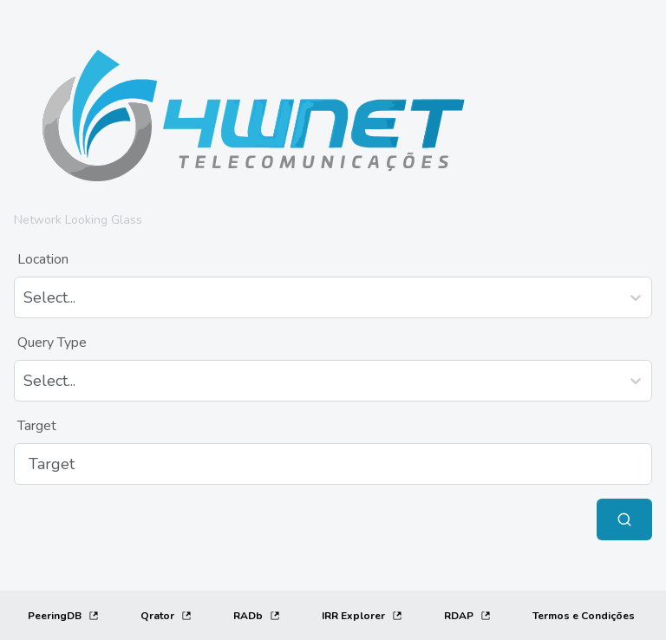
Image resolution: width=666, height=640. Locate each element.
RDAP (467, 616)
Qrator (166, 616)
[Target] (333, 464)
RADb (256, 616)
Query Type (52, 342)
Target (36, 425)
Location (43, 259)
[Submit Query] (624, 519)
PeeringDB (63, 616)
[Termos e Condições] (584, 615)
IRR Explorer (362, 616)
